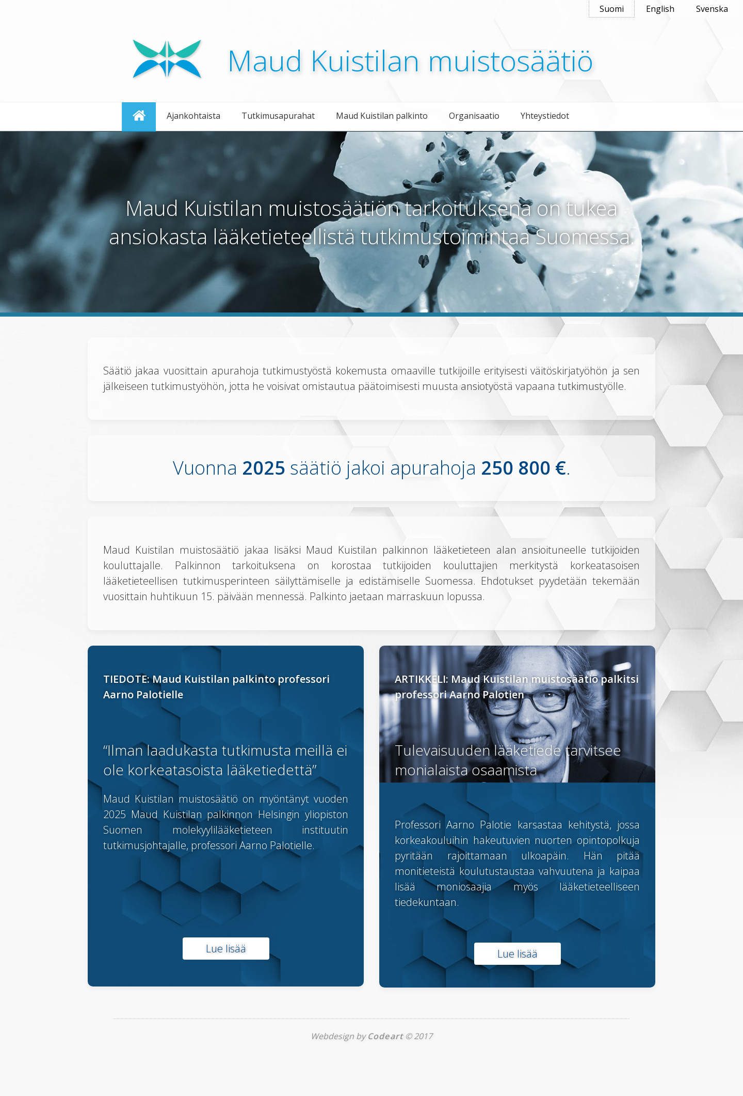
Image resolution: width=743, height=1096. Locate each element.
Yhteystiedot (545, 115)
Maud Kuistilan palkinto (382, 115)
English (660, 8)
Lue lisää (226, 949)
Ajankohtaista (193, 115)
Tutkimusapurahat (278, 115)
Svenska (712, 8)
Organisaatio (474, 115)
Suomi (612, 8)
